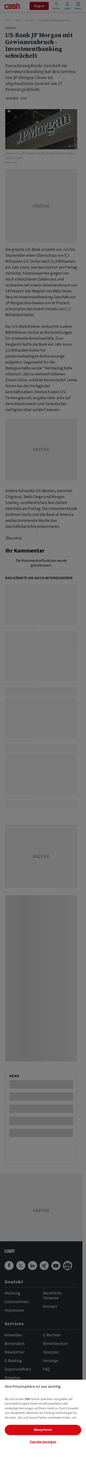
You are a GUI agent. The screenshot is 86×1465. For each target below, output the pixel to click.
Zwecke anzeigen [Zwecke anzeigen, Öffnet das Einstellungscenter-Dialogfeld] (43, 1442)
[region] (43, 1422)
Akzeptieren (43, 1430)
